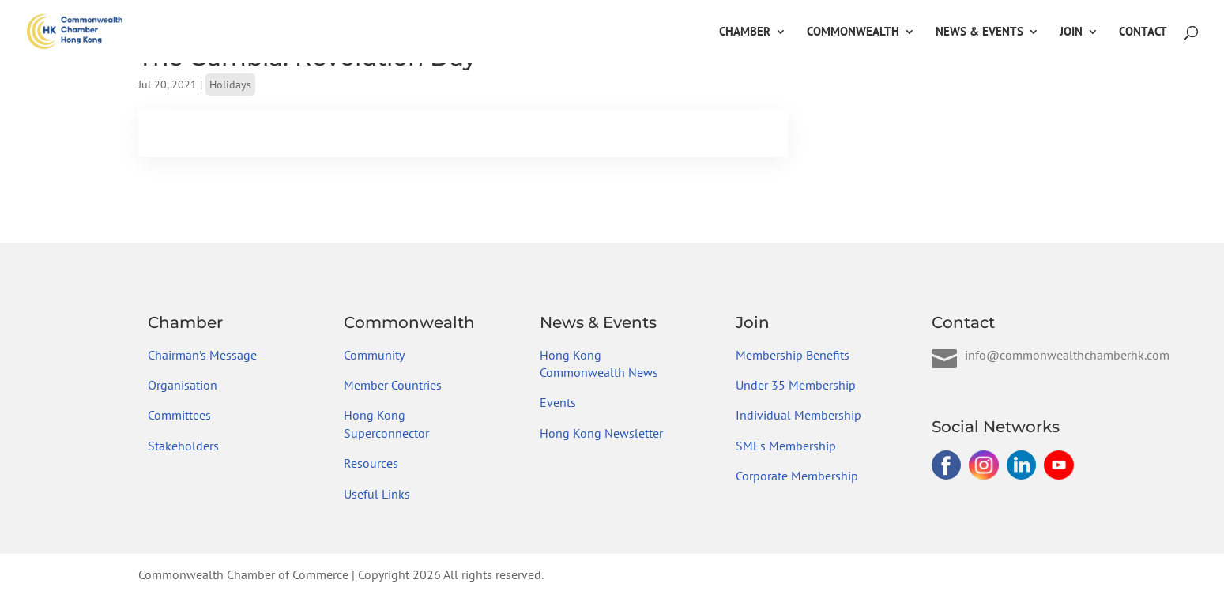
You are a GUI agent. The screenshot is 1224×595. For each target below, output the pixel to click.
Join (1071, 32)
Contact (1143, 32)
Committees (179, 415)
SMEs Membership (786, 446)
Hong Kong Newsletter (601, 433)
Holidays (230, 84)
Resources (371, 463)
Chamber (744, 32)
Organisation (182, 385)
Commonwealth (853, 32)
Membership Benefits (792, 355)
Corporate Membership (797, 476)
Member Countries (393, 385)
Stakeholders (183, 446)
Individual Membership (798, 415)
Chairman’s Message (202, 355)
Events (558, 402)
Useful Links (377, 494)
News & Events (979, 32)
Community (374, 355)
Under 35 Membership (796, 385)
